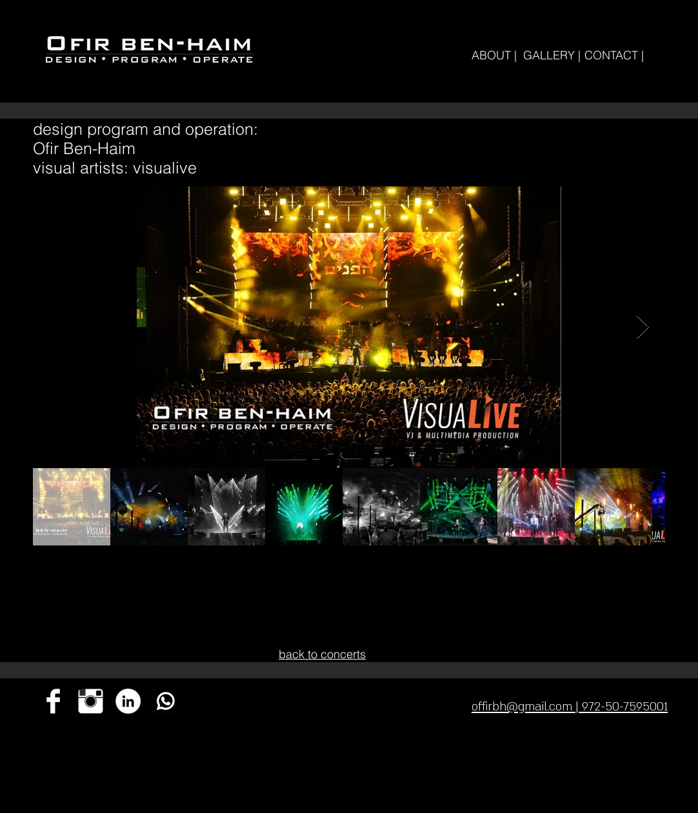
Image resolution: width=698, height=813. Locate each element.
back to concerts (322, 654)
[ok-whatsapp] (165, 701)
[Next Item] (642, 327)
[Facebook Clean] (53, 701)
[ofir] (128, 701)
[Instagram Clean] (90, 701)
